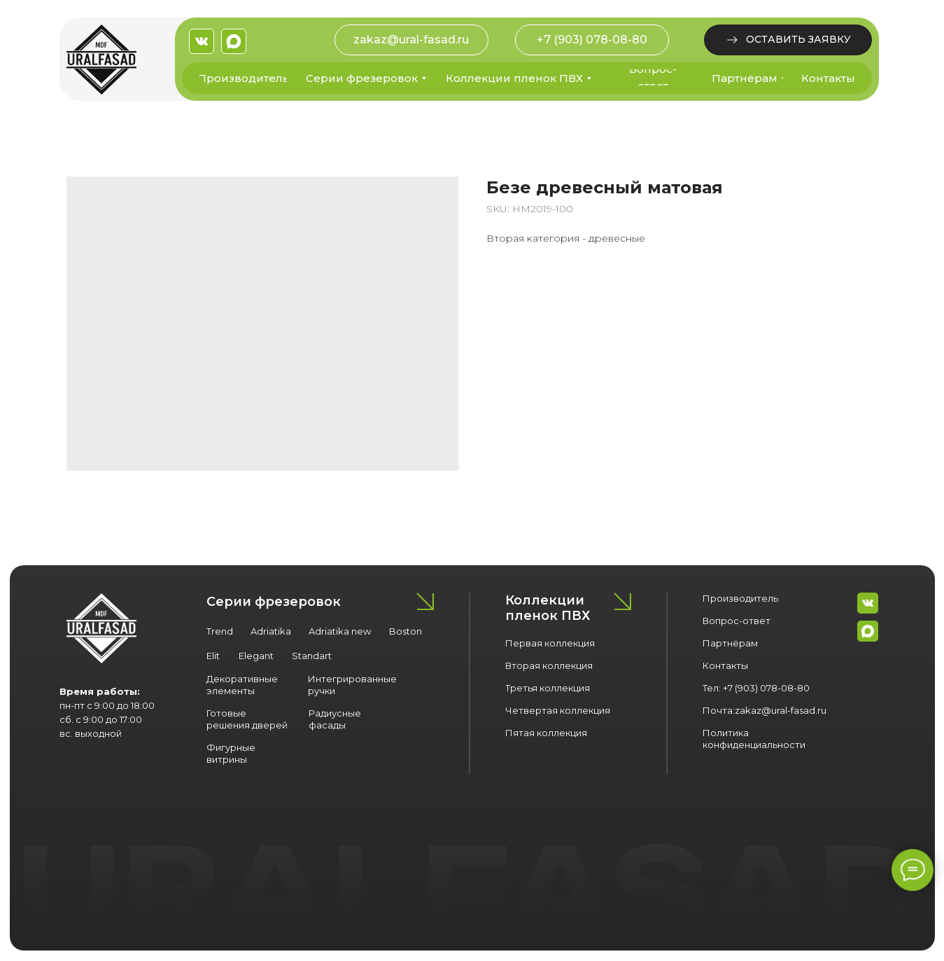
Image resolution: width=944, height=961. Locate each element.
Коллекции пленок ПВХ (547, 608)
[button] (788, 40)
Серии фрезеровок (273, 601)
